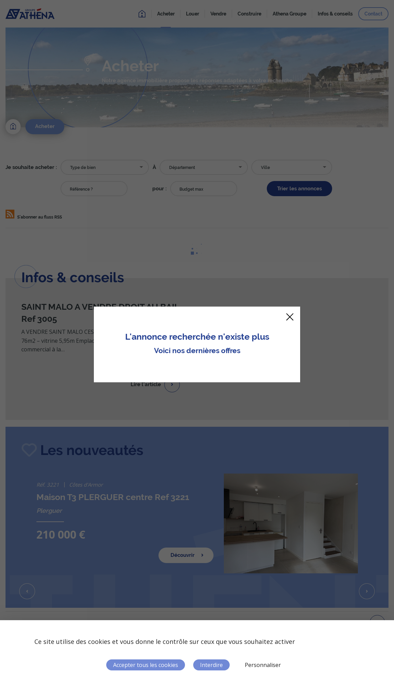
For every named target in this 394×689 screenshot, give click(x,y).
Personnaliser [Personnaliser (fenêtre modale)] (263, 665)
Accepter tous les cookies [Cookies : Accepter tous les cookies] (145, 665)
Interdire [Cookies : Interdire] (211, 665)
